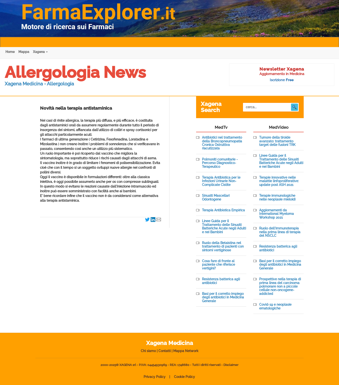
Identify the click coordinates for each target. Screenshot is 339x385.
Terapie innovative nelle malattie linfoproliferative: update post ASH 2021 (279, 181)
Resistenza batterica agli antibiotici (221, 281)
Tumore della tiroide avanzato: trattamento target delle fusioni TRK (277, 141)
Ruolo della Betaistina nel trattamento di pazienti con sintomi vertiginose (223, 246)
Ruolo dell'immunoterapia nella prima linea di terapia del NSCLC (279, 232)
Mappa (23, 52)
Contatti (164, 351)
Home (10, 52)
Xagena (40, 52)
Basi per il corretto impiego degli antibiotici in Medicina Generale (223, 297)
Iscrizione (282, 80)
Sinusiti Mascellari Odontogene (216, 197)
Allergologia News (75, 72)
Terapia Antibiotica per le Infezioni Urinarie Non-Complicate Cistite (221, 181)
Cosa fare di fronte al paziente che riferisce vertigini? (218, 264)
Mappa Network (185, 351)
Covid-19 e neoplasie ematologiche (275, 306)
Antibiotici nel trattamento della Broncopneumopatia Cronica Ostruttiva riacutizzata (222, 143)
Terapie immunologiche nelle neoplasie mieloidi (277, 197)
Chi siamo (148, 351)
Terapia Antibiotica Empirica (223, 210)
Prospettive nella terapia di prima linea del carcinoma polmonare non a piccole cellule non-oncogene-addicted (280, 286)
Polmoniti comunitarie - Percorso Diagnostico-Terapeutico (220, 163)
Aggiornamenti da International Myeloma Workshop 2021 (276, 214)
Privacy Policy (154, 377)
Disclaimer (230, 365)
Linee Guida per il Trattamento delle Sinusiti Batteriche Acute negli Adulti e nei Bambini (224, 226)
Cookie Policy (184, 377)
